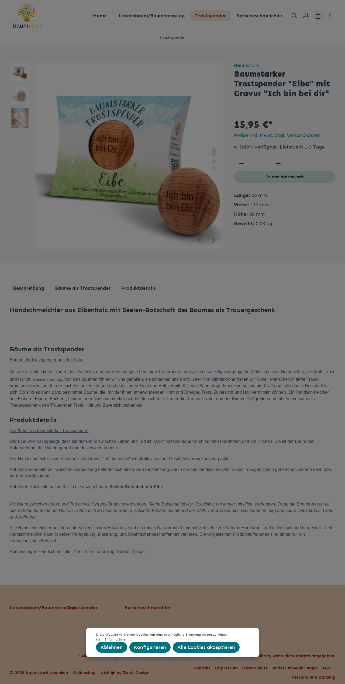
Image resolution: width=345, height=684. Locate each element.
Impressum (226, 667)
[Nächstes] (213, 240)
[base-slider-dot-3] (214, 168)
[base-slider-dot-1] (214, 152)
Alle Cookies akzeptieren (206, 647)
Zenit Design (136, 672)
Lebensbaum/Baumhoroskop (43, 608)
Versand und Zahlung (313, 677)
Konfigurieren (150, 647)
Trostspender (82, 608)
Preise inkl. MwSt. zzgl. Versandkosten (277, 135)
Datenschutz (255, 667)
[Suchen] (294, 15)
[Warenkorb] (318, 15)
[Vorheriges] (199, 240)
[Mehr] (330, 15)
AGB (326, 667)
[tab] (28, 288)
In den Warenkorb (285, 176)
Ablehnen (112, 647)
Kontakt (201, 667)
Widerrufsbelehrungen (295, 667)
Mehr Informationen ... (114, 639)
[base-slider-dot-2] (214, 161)
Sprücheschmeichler (148, 608)
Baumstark (246, 65)
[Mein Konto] (306, 15)
